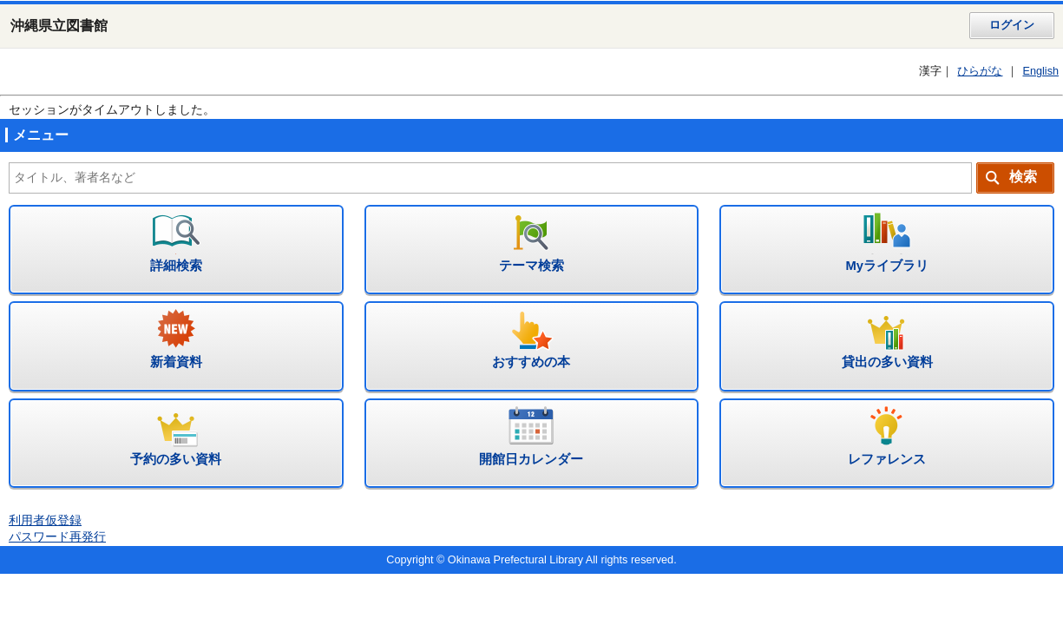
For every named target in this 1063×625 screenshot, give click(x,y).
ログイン (1011, 25)
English (1040, 71)
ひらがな (979, 71)
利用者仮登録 (45, 520)
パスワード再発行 (57, 536)
